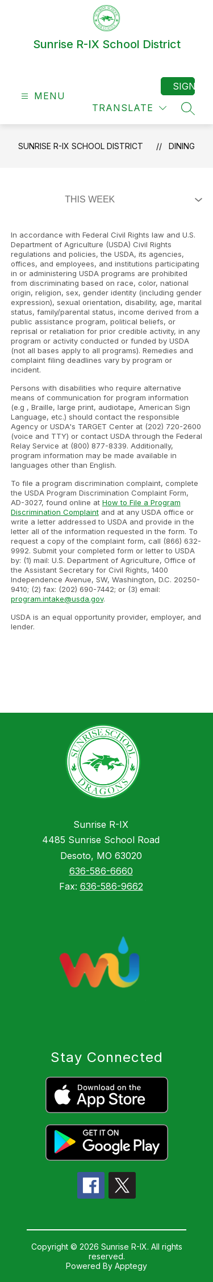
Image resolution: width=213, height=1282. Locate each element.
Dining (182, 146)
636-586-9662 (111, 886)
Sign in (184, 86)
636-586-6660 (101, 871)
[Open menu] (41, 96)
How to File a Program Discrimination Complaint (96, 507)
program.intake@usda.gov (57, 598)
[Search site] (188, 108)
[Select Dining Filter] (131, 200)
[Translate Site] (129, 108)
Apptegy (131, 1266)
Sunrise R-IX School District (80, 146)
